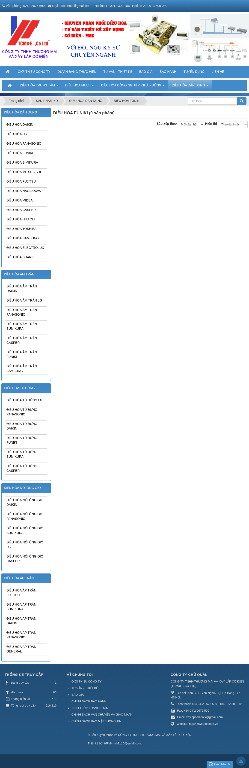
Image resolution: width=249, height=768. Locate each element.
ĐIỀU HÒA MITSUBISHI (23, 172)
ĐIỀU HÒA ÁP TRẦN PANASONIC (21, 635)
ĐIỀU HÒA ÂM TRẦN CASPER (21, 340)
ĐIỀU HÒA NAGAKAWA (23, 191)
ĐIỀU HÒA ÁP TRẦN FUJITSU (21, 592)
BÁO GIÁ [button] (146, 71)
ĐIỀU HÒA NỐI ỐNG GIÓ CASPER (24, 559)
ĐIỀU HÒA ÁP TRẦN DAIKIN (21, 621)
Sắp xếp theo (167, 123)
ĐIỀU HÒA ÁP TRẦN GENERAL (21, 649)
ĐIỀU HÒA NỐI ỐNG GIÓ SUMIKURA (24, 530)
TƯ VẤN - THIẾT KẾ (84, 688)
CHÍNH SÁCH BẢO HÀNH (89, 701)
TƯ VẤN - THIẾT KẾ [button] (118, 71)
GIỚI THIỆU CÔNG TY (86, 681)
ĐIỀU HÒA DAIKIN (19, 124)
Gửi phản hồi (219, 764)
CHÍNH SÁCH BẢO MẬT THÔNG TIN (96, 721)
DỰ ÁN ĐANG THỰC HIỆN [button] (76, 71)
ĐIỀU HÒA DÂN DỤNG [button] (190, 86)
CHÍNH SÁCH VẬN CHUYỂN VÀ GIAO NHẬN (101, 714)
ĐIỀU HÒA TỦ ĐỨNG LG (24, 400)
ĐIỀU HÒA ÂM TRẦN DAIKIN (21, 288)
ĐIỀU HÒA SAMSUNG (22, 238)
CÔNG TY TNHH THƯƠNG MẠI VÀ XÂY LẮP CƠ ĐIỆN (154, 735)
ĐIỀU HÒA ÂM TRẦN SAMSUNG (21, 368)
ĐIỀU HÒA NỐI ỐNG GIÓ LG (24, 544)
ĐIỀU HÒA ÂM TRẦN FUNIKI (21, 354)
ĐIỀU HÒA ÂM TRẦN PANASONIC (21, 312)
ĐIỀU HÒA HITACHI (20, 219)
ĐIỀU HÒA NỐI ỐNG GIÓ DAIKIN (24, 502)
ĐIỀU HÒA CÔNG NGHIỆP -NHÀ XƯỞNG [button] (133, 86)
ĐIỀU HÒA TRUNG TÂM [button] (39, 86)
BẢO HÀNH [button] (168, 71)
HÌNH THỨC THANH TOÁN (89, 708)
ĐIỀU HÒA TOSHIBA (21, 229)
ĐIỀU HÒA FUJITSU (21, 181)
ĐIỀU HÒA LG (16, 134)
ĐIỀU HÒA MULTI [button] (79, 86)
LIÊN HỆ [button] (218, 71)
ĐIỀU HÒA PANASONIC (23, 143)
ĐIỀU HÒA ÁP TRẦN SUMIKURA (21, 607)
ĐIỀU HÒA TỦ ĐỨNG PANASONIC (21, 412)
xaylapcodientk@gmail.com (72, 6)
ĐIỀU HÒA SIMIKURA (22, 162)
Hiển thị (211, 123)
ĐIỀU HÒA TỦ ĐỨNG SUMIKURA (21, 454)
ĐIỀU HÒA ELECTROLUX (25, 248)
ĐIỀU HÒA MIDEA (19, 200)
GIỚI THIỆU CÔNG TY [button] (34, 71)
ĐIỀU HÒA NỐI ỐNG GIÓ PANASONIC (24, 516)
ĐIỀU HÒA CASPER (21, 210)
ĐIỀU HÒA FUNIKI (19, 153)
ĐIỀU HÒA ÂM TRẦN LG (24, 300)
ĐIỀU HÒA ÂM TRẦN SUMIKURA (21, 326)
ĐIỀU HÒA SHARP (20, 257)
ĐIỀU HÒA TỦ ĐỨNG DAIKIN (21, 426)
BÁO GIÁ (77, 694)
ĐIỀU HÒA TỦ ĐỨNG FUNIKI (21, 440)
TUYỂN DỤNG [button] (194, 71)
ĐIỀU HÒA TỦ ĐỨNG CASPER (21, 468)
